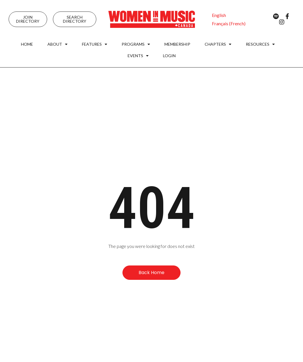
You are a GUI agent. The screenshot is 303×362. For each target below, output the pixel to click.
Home (27, 44)
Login (169, 55)
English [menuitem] (219, 15)
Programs (136, 44)
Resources (260, 44)
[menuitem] (219, 15)
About (57, 44)
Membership (177, 44)
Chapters (218, 44)
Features (94, 44)
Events (138, 56)
